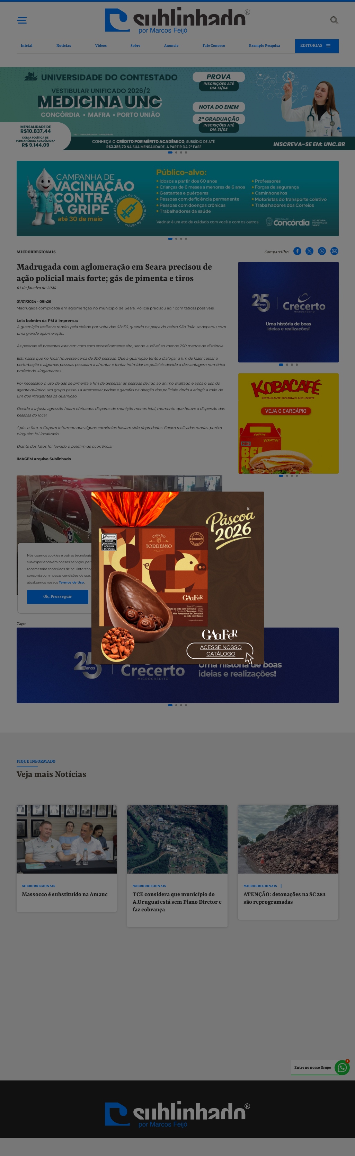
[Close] (248, 544)
